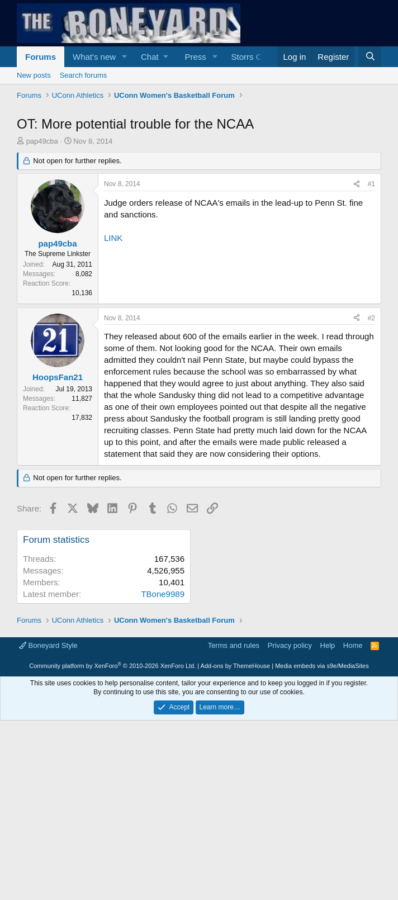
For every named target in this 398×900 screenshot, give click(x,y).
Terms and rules (233, 802)
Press (195, 56)
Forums (40, 56)
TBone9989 (162, 750)
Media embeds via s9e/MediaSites (322, 822)
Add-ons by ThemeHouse (236, 822)
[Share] (356, 340)
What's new (94, 56)
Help (327, 802)
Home (353, 802)
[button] (124, 56)
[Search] (370, 56)
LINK (113, 394)
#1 (371, 340)
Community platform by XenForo (112, 822)
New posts (34, 75)
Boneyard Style (48, 802)
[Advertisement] (199, 187)
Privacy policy (290, 802)
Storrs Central (257, 56)
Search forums (83, 75)
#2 (371, 475)
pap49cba (42, 297)
